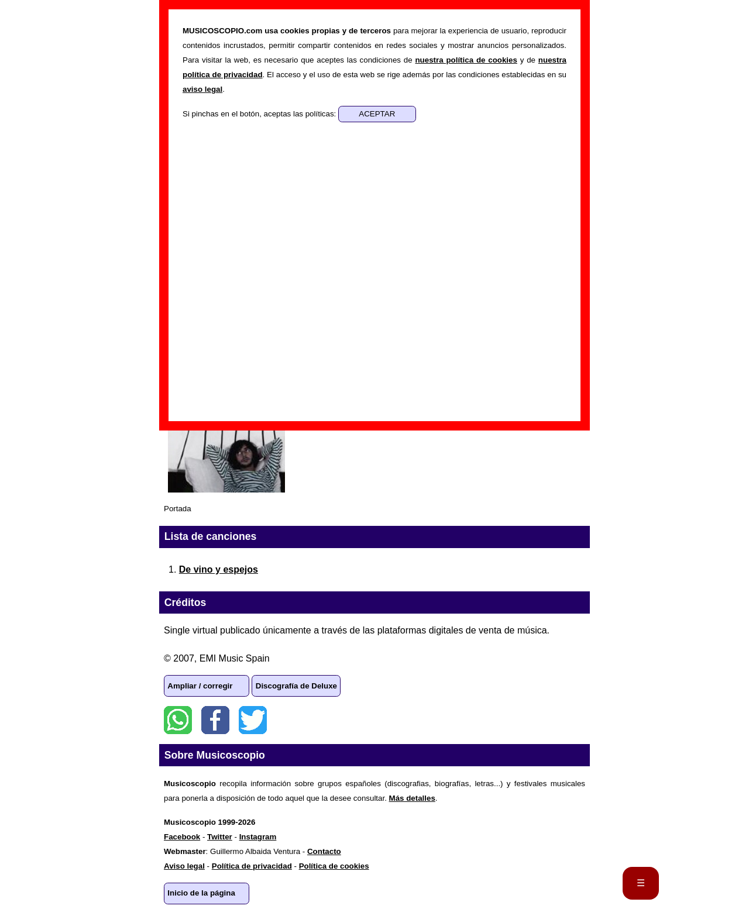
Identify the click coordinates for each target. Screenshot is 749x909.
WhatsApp (178, 720)
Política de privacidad (252, 866)
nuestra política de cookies (466, 60)
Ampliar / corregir (199, 685)
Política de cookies (334, 866)
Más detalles (412, 798)
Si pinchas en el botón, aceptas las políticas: (260, 113)
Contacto (324, 851)
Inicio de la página (201, 893)
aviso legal (202, 89)
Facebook (215, 720)
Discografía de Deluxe (296, 685)
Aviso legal (184, 866)
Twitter (253, 720)
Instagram (258, 836)
